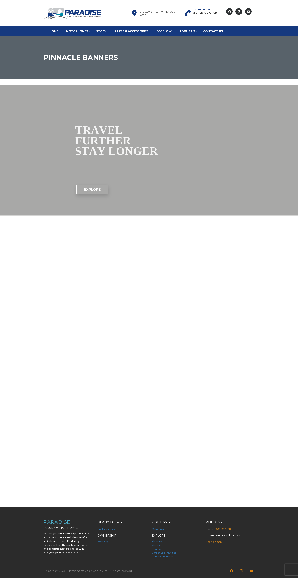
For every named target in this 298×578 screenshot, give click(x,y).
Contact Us (213, 31)
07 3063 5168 (205, 13)
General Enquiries (162, 556)
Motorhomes (77, 31)
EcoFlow (164, 31)
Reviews (157, 549)
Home (53, 31)
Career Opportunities (164, 552)
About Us (187, 31)
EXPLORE (92, 189)
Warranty (103, 541)
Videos (156, 545)
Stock (101, 31)
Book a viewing (106, 529)
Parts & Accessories (131, 31)
